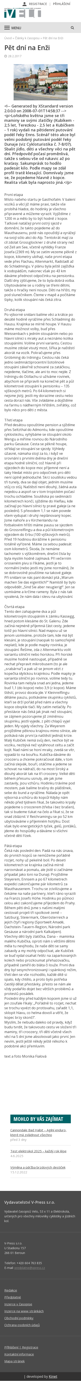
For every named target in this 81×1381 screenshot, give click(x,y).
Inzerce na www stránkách (24, 1311)
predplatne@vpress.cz (29, 1268)
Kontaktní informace (19, 1354)
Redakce (10, 1290)
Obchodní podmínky (18, 1318)
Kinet (53, 1376)
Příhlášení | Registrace (21, 1347)
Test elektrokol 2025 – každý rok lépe (38, 1151)
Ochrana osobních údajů (22, 1325)
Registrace (38, 4)
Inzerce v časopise (18, 1304)
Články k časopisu (27, 38)
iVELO (22, 13)
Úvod (8, 38)
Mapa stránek (14, 1361)
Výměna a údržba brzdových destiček (37, 1167)
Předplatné (12, 1297)
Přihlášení (61, 4)
